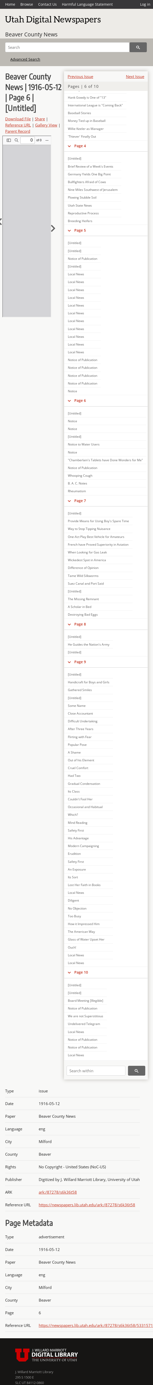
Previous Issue (80, 76)
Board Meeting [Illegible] (85, 1000)
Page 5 (80, 230)
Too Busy (74, 916)
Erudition (74, 853)
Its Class (74, 791)
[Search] (67, 47)
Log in (145, 4)
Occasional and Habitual (85, 807)
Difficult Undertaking (83, 721)
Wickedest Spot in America (87, 560)
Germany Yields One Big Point (89, 174)
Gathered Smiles (80, 690)
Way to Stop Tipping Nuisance (89, 529)
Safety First (76, 830)
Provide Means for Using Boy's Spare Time (98, 521)
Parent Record (17, 131)
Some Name (77, 705)
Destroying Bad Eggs (83, 614)
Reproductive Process (83, 213)
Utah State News (80, 205)
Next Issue (135, 76)
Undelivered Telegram (84, 1024)
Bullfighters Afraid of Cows (87, 182)
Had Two (74, 775)
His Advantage (78, 838)
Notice (72, 391)
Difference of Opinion (83, 568)
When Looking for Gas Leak (87, 552)
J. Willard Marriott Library (34, 1372)
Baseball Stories (79, 113)
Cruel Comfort (78, 768)
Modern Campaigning (83, 846)
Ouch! (72, 947)
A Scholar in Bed (79, 607)
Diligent (73, 900)
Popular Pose (77, 744)
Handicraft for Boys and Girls (88, 682)
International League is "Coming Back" (95, 105)
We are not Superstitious (85, 1016)
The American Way (81, 931)
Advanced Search (25, 59)
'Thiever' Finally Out (82, 136)
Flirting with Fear (80, 737)
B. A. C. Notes (77, 483)
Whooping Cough (80, 475)
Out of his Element (81, 760)
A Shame (74, 752)
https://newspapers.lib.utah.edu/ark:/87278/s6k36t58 (87, 1204)
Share (40, 118)
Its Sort (73, 877)
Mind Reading (77, 822)
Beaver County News (31, 34)
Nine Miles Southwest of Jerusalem (93, 189)
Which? (73, 814)
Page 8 (80, 624)
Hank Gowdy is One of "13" (87, 97)
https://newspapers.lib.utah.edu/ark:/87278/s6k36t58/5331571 (96, 1325)
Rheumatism (77, 491)
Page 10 (81, 972)
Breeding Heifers (80, 221)
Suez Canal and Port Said (86, 583)
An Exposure (77, 869)
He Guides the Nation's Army (88, 644)
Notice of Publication (82, 258)
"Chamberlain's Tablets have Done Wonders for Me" (105, 460)
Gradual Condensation (84, 783)
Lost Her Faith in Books (84, 885)
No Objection (77, 908)
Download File (18, 118)
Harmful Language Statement (87, 4)
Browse (26, 4)
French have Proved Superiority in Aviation (98, 544)
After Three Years (80, 729)
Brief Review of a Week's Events (90, 166)
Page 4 (80, 145)
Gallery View (46, 125)
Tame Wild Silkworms (83, 576)
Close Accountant (80, 713)
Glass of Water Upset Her (86, 939)
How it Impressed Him (84, 924)
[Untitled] (74, 158)
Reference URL (18, 125)
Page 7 (80, 500)
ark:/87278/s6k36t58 (58, 1192)
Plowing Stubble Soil (82, 197)
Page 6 (80, 400)
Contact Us (47, 4)
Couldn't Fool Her (80, 799)
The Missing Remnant (83, 599)
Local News (76, 274)
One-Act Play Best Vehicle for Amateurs (96, 537)
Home (10, 4)
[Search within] (96, 1071)
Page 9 (80, 661)
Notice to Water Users (84, 444)
